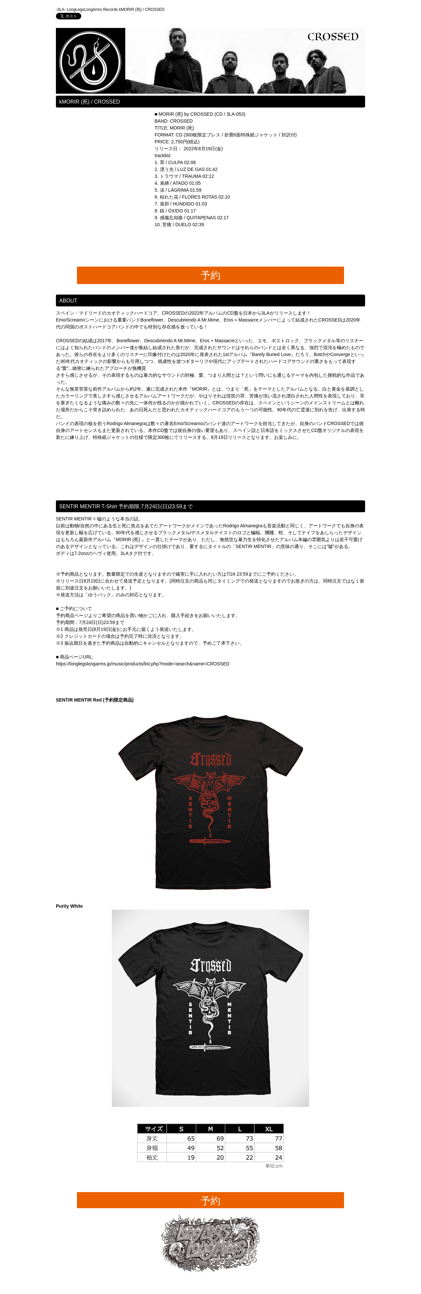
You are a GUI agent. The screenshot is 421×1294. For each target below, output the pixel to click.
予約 (210, 275)
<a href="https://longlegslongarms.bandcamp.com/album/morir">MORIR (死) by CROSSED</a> (105, 183)
